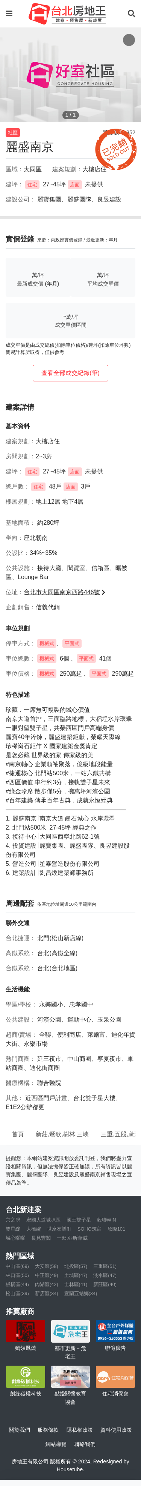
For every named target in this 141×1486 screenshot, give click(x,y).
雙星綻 (13, 1229)
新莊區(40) (105, 1284)
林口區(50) (17, 1275)
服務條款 (48, 1430)
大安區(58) (46, 1266)
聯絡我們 (85, 1444)
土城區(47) (76, 1275)
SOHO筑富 (89, 1229)
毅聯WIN (106, 1220)
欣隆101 (116, 1229)
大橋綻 (33, 1229)
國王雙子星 (79, 1220)
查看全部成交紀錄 (70, 373)
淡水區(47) (105, 1275)
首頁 (18, 1134)
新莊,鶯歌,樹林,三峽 (62, 1134)
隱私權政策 (80, 1430)
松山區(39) (17, 1293)
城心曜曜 (15, 1238)
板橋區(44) (17, 1284)
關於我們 (19, 1430)
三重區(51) (105, 1266)
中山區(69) (17, 1266)
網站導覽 (56, 1444)
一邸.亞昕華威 (72, 1238)
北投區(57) (76, 1266)
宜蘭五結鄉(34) (80, 1293)
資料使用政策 (116, 1430)
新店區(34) (46, 1293)
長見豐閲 (41, 1238)
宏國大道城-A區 (43, 1220)
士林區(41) (76, 1284)
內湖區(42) (46, 1284)
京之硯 (13, 1220)
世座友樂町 (59, 1229)
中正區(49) (46, 1275)
